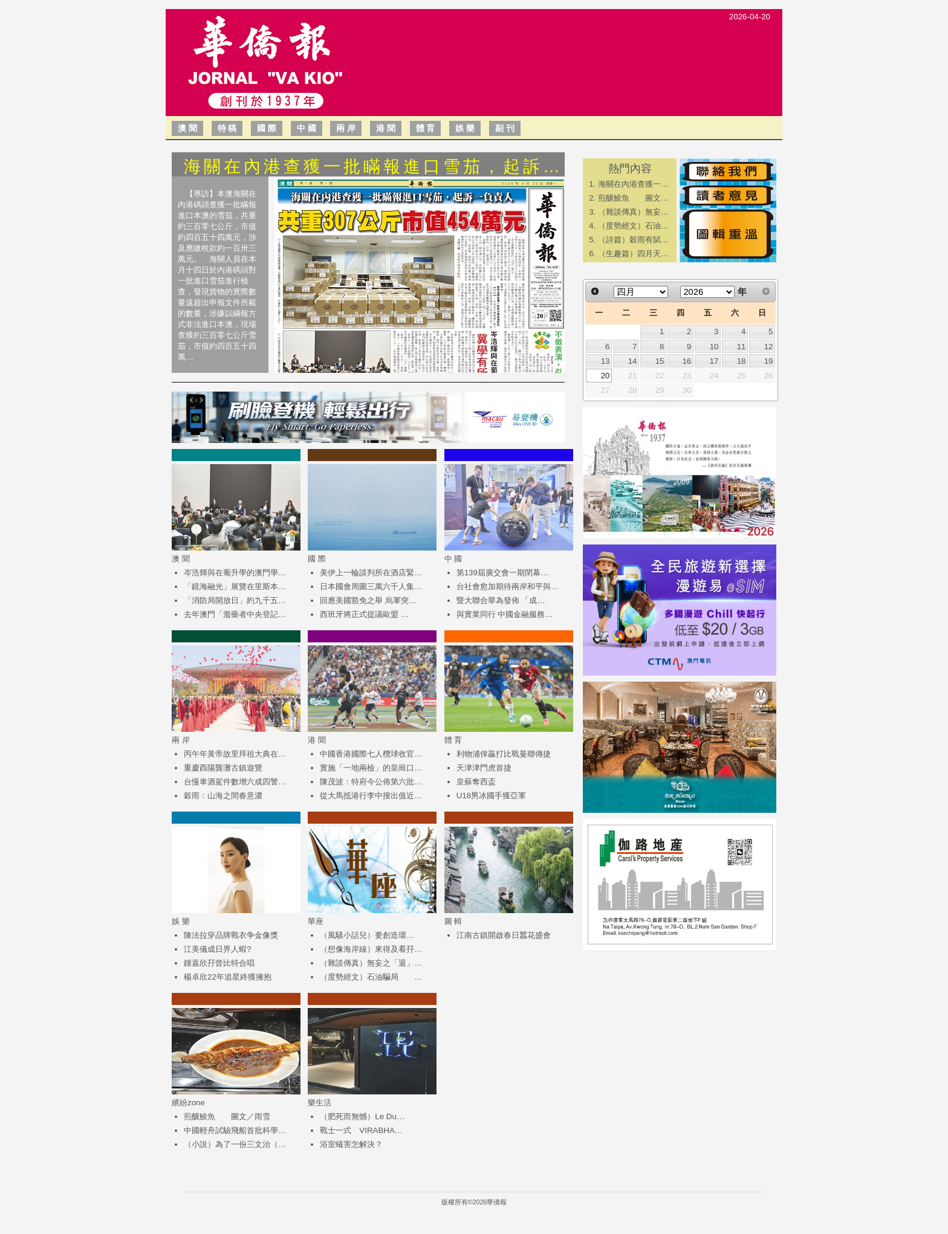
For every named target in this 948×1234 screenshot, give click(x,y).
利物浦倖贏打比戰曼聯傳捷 (503, 753)
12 (768, 346)
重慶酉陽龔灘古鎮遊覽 (223, 767)
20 (605, 375)
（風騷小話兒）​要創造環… (367, 935)
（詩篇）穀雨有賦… (633, 239)
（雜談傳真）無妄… (633, 211)
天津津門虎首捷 (483, 767)
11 (741, 346)
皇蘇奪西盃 (476, 781)
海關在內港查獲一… (633, 184)
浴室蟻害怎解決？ (351, 1144)
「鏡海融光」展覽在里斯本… (235, 586)
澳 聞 (187, 128)
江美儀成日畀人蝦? (217, 949)
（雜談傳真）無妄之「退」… (371, 962)
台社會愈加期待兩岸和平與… (507, 586)
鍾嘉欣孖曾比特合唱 (219, 962)
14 (632, 361)
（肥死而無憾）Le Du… (362, 1116)
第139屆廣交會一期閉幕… (502, 572)
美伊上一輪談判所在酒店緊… (371, 572)
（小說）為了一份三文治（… (235, 1144)
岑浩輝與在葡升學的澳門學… (235, 572)
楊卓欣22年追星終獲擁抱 (227, 976)
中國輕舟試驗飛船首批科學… (235, 1130)
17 (714, 361)
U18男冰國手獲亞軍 (491, 795)
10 (714, 346)
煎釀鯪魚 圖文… (633, 197)
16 (687, 361)
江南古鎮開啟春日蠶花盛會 (503, 935)
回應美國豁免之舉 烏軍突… (368, 600)
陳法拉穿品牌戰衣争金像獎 (231, 935)
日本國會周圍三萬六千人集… (371, 586)
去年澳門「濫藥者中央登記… (235, 614)
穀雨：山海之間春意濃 (223, 795)
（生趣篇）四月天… (633, 253)
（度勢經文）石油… (633, 225)
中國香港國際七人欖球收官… (371, 753)
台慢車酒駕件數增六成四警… (235, 781)
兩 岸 (346, 128)
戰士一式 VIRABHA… (361, 1130)
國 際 (266, 128)
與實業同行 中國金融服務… (504, 614)
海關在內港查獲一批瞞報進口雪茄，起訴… (373, 166)
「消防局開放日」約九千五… (235, 600)
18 (741, 361)
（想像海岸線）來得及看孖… (371, 949)
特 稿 (227, 128)
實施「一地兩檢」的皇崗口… (371, 767)
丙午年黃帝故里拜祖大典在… (235, 753)
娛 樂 (465, 128)
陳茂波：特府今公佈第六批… (371, 781)
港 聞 (385, 128)
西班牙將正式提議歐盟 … (364, 614)
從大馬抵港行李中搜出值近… (371, 795)
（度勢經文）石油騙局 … (371, 976)
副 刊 (505, 128)
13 (605, 361)
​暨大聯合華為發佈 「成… (500, 600)
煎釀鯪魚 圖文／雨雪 (227, 1116)
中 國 (306, 128)
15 (659, 361)
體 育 (425, 128)
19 (768, 361)
